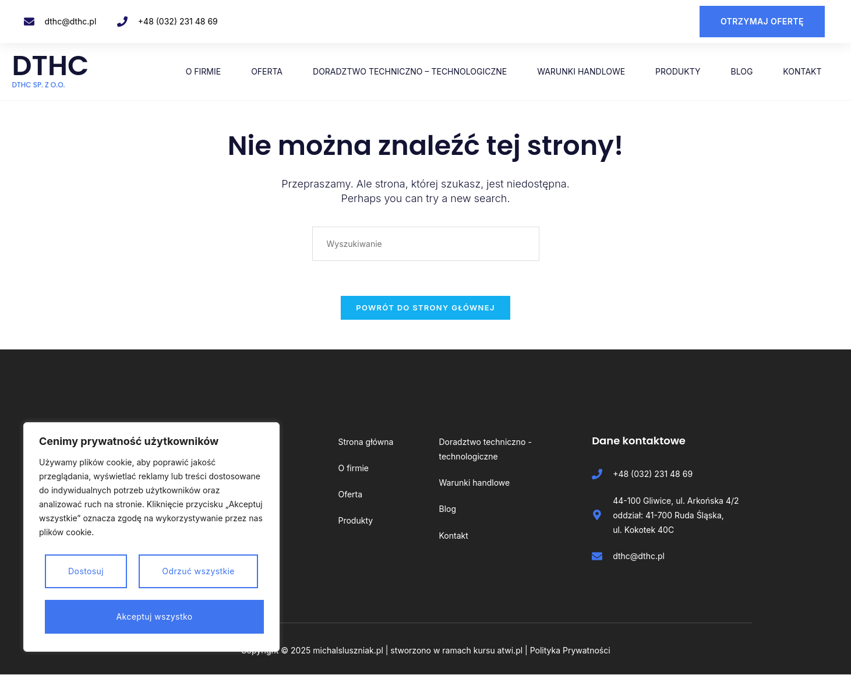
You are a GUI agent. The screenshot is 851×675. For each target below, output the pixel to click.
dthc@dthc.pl (71, 21)
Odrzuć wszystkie (198, 571)
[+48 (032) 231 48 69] (122, 21)
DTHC (51, 65)
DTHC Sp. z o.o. (38, 85)
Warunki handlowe (581, 71)
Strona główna (365, 442)
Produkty (677, 71)
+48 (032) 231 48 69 (178, 21)
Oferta (267, 71)
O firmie (203, 71)
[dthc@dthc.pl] (29, 21)
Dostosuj (86, 571)
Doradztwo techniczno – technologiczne (410, 71)
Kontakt (802, 71)
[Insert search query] (425, 243)
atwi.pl (510, 651)
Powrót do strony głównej (425, 307)
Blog (742, 71)
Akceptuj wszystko (154, 616)
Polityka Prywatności (570, 651)
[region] (151, 537)
